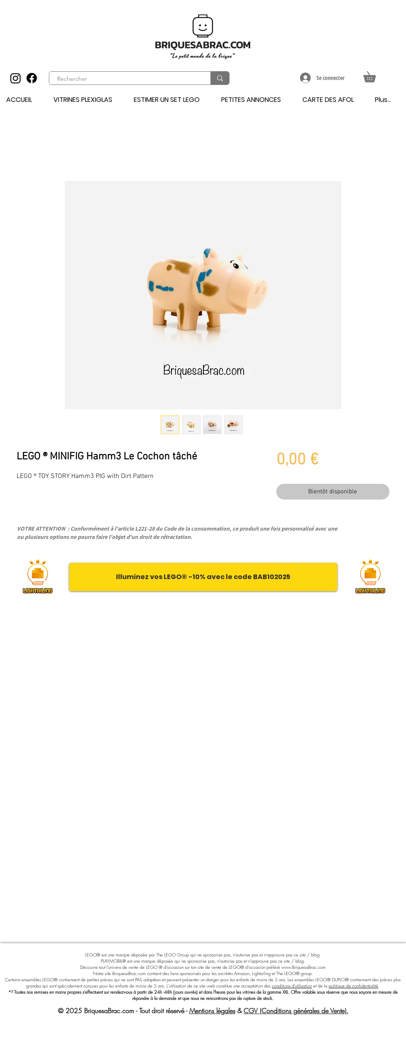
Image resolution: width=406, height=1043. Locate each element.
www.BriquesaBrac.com (303, 967)
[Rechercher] (125, 79)
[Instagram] (15, 78)
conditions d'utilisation (292, 986)
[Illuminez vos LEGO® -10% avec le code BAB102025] (203, 577)
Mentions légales (212, 1010)
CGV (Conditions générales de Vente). (296, 1010)
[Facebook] (32, 78)
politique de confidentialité (353, 986)
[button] (374, 74)
